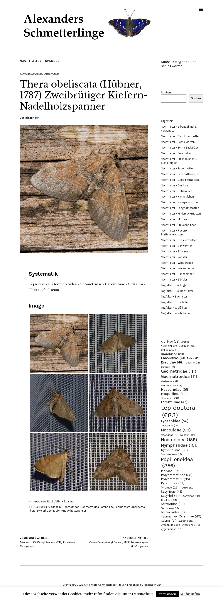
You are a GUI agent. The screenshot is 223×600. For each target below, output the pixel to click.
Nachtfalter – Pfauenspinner (178, 224)
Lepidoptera (122, 507)
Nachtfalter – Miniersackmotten (181, 213)
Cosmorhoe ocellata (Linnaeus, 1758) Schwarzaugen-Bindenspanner (116, 542)
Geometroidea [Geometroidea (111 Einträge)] (180, 376)
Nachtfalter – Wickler (174, 257)
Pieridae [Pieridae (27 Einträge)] (170, 471)
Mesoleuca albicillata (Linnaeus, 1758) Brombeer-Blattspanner (52, 542)
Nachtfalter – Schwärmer (176, 245)
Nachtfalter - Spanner (40, 61)
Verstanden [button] (167, 594)
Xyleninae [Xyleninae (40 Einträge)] (190, 516)
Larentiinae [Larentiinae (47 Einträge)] (174, 402)
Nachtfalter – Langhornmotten (180, 208)
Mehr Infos (190, 594)
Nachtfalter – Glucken (174, 185)
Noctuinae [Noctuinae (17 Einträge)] (169, 434)
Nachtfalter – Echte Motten (178, 142)
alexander (32, 117)
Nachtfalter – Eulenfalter (176, 153)
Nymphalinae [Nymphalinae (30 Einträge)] (174, 450)
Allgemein (167, 121)
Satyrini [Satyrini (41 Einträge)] (170, 496)
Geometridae (71, 507)
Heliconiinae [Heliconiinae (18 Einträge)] (171, 385)
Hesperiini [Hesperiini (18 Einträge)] (170, 398)
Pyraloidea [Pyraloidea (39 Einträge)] (172, 483)
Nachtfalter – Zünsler (174, 279)
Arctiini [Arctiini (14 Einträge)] (187, 341)
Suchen (166, 92)
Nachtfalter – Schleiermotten (179, 240)
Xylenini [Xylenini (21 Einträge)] (168, 520)
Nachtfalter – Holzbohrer (176, 191)
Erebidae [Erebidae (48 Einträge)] (172, 362)
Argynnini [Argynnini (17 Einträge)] (169, 345)
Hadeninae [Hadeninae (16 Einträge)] (170, 381)
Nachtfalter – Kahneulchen (177, 196)
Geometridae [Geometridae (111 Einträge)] (178, 371)
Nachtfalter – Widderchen (177, 262)
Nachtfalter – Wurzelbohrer (178, 268)
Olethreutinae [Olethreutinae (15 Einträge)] (171, 454)
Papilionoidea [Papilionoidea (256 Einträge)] (177, 462)
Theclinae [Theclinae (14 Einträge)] (169, 500)
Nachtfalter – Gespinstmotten (180, 179)
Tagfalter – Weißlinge (174, 307)
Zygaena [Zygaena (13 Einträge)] (185, 520)
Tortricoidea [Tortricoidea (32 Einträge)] (174, 512)
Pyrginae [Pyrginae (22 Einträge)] (170, 487)
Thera (32, 510)
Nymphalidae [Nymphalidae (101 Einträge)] (179, 445)
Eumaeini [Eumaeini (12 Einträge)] (168, 366)
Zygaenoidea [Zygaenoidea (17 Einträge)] (171, 529)
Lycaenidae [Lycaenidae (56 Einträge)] (174, 421)
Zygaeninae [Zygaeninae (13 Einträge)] (191, 525)
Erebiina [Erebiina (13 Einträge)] (193, 362)
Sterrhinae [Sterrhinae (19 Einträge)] (191, 495)
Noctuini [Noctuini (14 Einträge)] (187, 435)
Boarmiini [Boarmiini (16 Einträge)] (187, 345)
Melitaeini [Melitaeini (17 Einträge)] (169, 425)
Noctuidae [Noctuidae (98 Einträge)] (176, 430)
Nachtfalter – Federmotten (177, 168)
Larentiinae (107, 507)
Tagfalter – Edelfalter (174, 296)
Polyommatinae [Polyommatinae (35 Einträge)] (176, 475)
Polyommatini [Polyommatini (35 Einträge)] (175, 479)
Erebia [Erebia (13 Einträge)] (193, 358)
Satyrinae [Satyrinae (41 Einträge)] (171, 491)
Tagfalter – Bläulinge (173, 285)
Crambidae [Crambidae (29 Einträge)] (172, 354)
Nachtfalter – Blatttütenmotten (180, 136)
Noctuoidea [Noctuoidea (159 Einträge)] (179, 440)
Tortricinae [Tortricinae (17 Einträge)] (170, 508)
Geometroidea (89, 507)
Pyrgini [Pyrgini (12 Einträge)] (187, 487)
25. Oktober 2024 (49, 73)
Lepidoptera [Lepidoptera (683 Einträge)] (178, 411)
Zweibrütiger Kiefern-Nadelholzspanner (61, 510)
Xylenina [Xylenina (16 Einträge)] (169, 516)
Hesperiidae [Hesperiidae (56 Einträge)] (175, 389)
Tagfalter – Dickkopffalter (177, 290)
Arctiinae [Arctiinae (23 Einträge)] (170, 341)
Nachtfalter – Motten (174, 219)
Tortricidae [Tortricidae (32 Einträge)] (173, 504)
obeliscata (138, 507)
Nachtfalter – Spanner (174, 251)
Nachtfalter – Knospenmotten (180, 202)
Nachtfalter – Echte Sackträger (180, 147)
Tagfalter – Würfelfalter (175, 313)
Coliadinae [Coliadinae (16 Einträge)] (170, 350)
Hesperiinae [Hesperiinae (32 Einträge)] (174, 394)
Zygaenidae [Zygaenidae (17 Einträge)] (170, 524)
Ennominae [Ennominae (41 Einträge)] (173, 358)
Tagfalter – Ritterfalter (175, 302)
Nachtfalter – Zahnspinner (177, 273)
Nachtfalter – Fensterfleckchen (180, 174)
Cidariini (56, 507)
